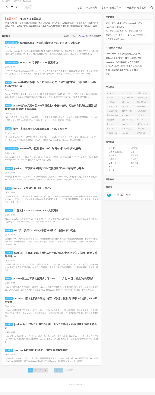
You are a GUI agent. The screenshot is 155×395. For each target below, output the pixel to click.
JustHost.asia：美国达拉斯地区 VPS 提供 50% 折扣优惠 (50, 45)
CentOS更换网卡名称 (133, 34)
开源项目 (134, 162)
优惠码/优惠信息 (12, 46)
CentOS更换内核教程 (114, 34)
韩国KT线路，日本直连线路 (122, 65)
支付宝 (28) (141, 118)
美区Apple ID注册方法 (115, 38)
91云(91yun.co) (11, 9)
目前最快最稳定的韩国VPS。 (124, 57)
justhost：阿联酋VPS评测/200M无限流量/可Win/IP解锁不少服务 (49, 171)
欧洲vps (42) (141, 109)
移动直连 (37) (112, 114)
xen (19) (125, 136)
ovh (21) (125, 127)
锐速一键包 (110, 26)
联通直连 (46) (142, 105)
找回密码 (27, 3)
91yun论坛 (91, 10)
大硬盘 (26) (111, 123)
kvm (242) (110, 96)
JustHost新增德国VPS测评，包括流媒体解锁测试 (41, 353)
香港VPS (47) (142, 101)
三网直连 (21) (127, 131)
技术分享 (112, 166)
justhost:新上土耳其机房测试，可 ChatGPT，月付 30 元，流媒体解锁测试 (53, 281)
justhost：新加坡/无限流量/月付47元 (32, 191)
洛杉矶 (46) (111, 105)
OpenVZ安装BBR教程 (115, 30)
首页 (79, 10)
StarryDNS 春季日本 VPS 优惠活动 (39, 65)
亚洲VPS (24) (127, 123)
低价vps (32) (126, 118)
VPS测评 (9, 171)
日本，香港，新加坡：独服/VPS (124, 69)
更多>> (109, 77)
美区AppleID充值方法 (137, 38)
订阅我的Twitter (121, 197)
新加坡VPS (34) (112, 118)
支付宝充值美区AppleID (116, 42)
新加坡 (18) (141, 136)
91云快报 (9, 301)
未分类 (8, 85)
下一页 (58, 373)
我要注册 (17, 3)
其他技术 (112, 158)
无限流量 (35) (142, 114)
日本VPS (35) (127, 114)
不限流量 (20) (112, 136)
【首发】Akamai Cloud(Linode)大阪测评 (36, 213)
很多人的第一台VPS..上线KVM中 (124, 61)
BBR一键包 (122, 26)
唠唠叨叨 (134, 158)
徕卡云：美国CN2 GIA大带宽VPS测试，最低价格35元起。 (46, 233)
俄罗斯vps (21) (142, 127)
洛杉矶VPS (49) (127, 101)
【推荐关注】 (11, 21)
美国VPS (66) (142, 96)
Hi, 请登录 (6, 3)
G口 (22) (140, 123)
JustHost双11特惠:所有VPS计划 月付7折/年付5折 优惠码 (50, 151)
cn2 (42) (125, 109)
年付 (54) (110, 101)
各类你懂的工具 (110, 10)
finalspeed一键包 (135, 26)
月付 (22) (110, 127)
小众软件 (112, 162)
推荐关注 (134, 166)
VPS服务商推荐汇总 (135, 10)
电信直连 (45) (112, 109)
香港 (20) (140, 131)
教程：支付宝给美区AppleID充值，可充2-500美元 (40, 131)
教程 (110, 169)
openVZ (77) (126, 96)
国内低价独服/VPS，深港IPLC (122, 73)
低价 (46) (125, 105)
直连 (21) (110, 131)
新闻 (132, 169)
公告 (132, 155)
